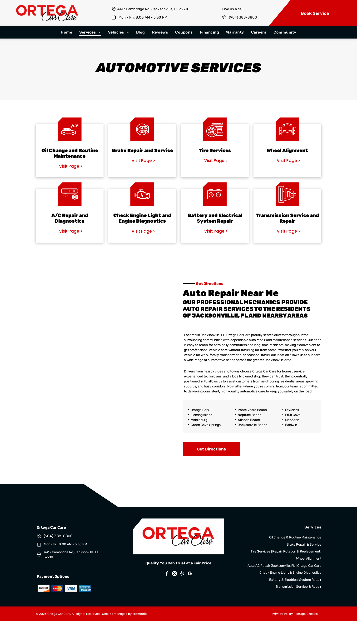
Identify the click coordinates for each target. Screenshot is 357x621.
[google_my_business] (190, 574)
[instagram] (174, 574)
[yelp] (182, 574)
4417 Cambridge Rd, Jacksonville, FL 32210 (153, 9)
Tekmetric (139, 614)
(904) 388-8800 (243, 17)
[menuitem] (66, 32)
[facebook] (167, 574)
